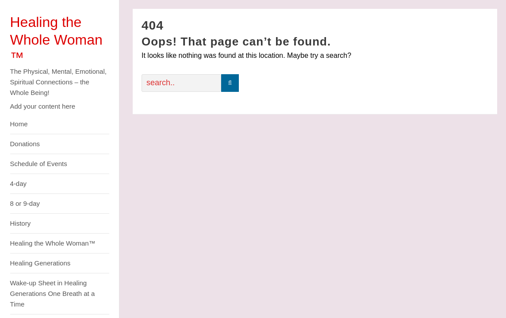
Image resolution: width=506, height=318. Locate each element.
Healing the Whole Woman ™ (56, 39)
